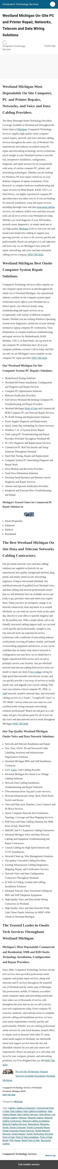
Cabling (11, 1108)
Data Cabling (16, 1111)
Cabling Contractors (26, 1108)
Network (23, 1118)
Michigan (22, 129)
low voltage (36, 672)
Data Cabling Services (27, 1114)
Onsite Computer (18, 1127)
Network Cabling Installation (36, 1121)
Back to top (50, 1155)
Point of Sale (31, 408)
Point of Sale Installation (27, 1137)
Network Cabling (36, 1118)
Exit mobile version (28, 1164)
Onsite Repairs (19, 1134)
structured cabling (46, 207)
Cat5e (14, 770)
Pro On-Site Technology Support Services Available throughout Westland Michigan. (28, 1076)
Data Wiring (44, 1114)
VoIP (4, 693)
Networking (33, 1124)
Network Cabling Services (14, 1124)
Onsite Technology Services (40, 1134)
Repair (18, 1140)
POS (11, 1140)
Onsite (5, 1127)
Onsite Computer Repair (38, 1127)
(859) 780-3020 (35, 254)
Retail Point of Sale (30, 1140)
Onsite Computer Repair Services (18, 1131)
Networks (44, 1124)
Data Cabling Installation (35, 1111)
